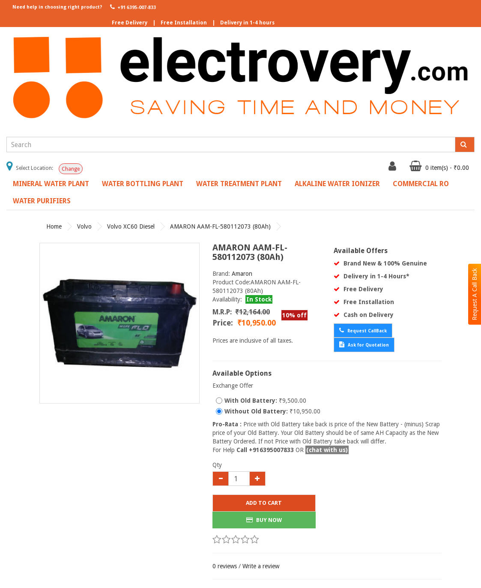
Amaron (242, 273)
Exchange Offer (232, 385)
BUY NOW (264, 520)
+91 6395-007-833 (132, 7)
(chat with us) (327, 449)
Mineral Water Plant (51, 184)
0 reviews (224, 566)
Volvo (84, 226)
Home (54, 226)
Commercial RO (421, 184)
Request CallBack (363, 330)
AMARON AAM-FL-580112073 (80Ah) (220, 226)
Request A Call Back (474, 294)
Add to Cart (264, 503)
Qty (217, 464)
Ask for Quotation (364, 344)
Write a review (260, 566)
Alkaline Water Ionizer (337, 184)
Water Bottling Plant (142, 184)
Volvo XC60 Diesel (131, 226)
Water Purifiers (42, 201)
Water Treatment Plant (239, 184)
